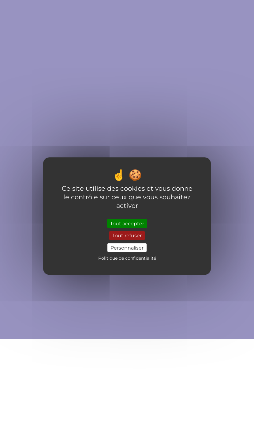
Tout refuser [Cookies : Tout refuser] (127, 235)
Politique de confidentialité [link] (127, 258)
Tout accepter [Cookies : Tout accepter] (127, 223)
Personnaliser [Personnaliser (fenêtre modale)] (127, 247)
